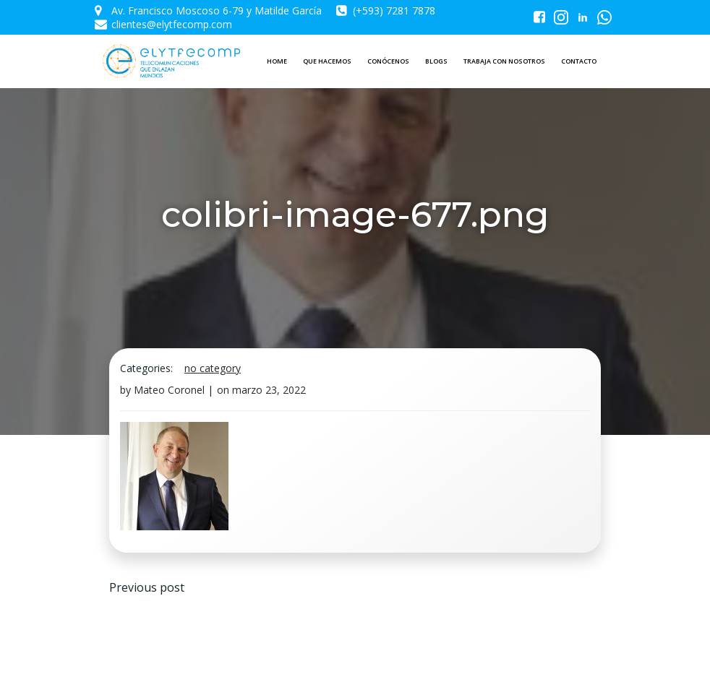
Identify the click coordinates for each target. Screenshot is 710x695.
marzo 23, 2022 (269, 390)
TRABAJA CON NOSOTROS (504, 61)
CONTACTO (578, 61)
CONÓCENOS (388, 61)
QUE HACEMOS (327, 61)
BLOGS (436, 61)
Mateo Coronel (169, 390)
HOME (277, 61)
